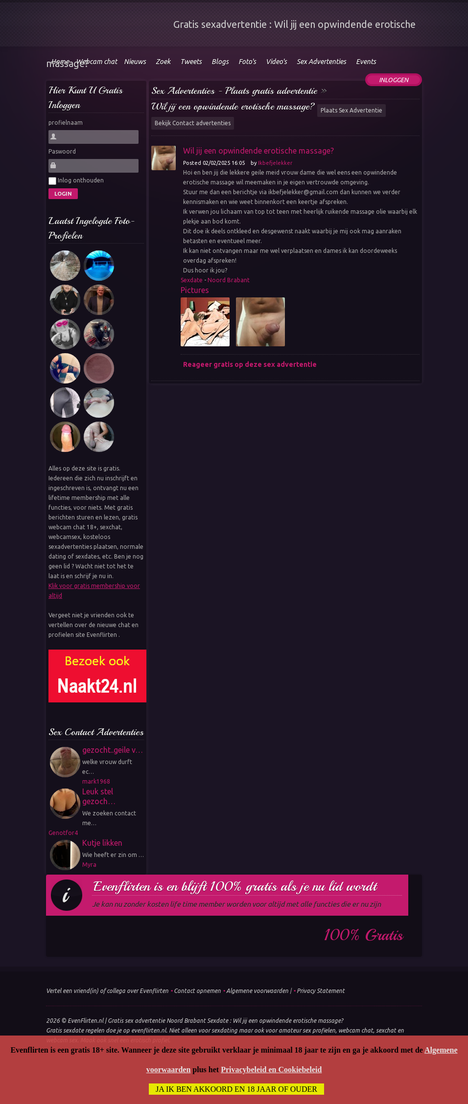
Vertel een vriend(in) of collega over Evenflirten (107, 991)
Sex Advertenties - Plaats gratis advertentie (234, 91)
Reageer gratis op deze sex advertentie (250, 364)
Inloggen (393, 79)
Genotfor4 (63, 833)
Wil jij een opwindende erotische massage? (233, 106)
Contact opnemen (197, 991)
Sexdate (192, 280)
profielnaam (65, 122)
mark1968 (96, 781)
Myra (89, 864)
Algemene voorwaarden (257, 991)
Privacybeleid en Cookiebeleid (271, 1069)
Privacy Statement (321, 991)
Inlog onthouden (76, 181)
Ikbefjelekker (275, 163)
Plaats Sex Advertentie (351, 110)
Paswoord (62, 151)
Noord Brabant (229, 280)
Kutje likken (102, 842)
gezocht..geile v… (112, 749)
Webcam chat (96, 62)
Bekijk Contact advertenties (193, 123)
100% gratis (363, 935)
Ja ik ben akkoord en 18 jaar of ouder (236, 1089)
